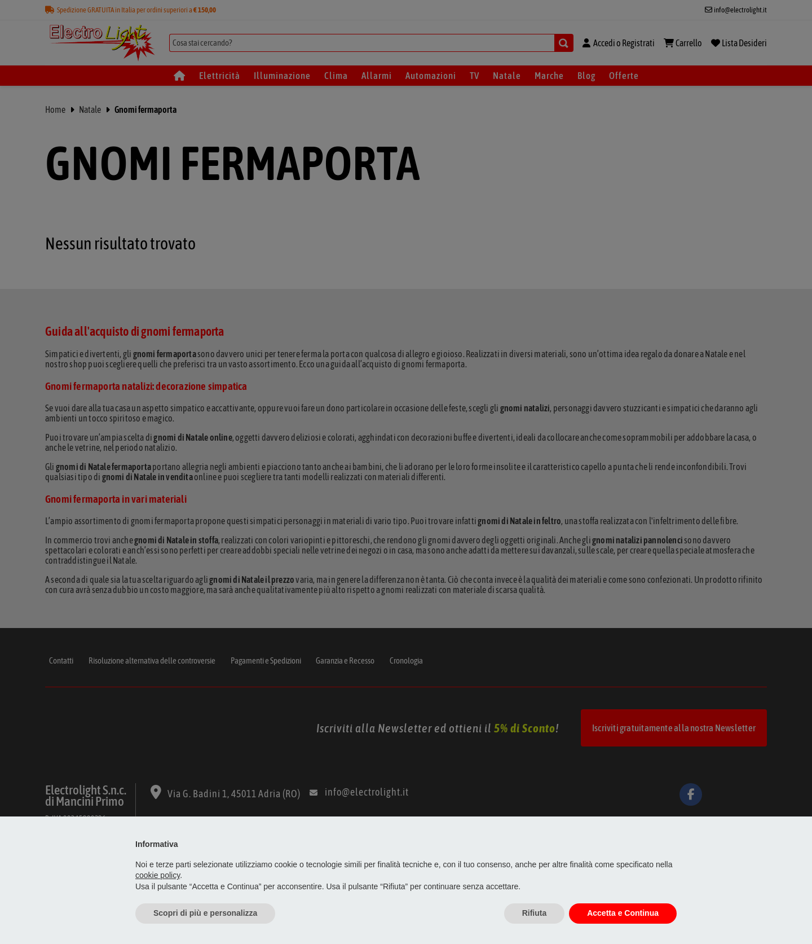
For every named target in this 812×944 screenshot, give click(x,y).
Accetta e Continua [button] (623, 912)
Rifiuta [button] (534, 912)
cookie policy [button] (157, 875)
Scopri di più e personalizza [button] (205, 912)
